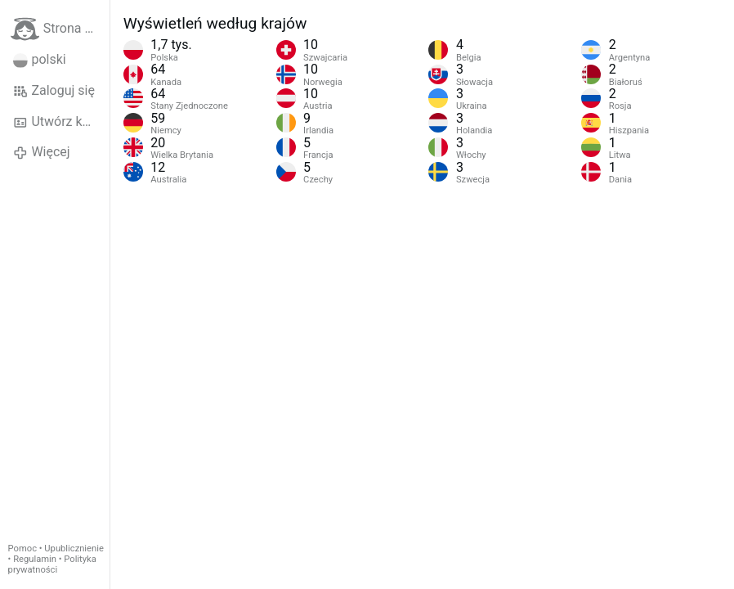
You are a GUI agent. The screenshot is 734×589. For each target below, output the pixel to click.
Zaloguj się (54, 91)
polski (39, 60)
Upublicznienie (74, 548)
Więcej (41, 152)
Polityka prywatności (52, 564)
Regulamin (34, 559)
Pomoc (22, 548)
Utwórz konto (61, 122)
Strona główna (60, 29)
